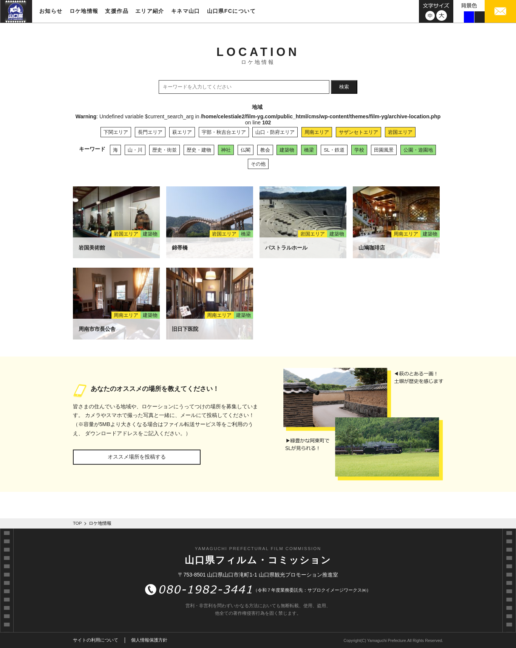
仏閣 (245, 150)
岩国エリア (400, 132)
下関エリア (116, 132)
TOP (77, 523)
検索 (344, 87)
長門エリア (150, 132)
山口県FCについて (231, 11)
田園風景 (384, 150)
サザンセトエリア (358, 132)
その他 (258, 164)
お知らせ (51, 11)
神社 (226, 150)
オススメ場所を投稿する (137, 457)
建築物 (287, 150)
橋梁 (309, 150)
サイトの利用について (95, 640)
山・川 (135, 150)
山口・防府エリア (275, 132)
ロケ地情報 (84, 11)
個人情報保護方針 (149, 640)
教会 (265, 150)
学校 (359, 150)
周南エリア (316, 132)
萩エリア (182, 132)
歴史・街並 (164, 150)
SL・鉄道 (334, 150)
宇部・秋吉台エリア (224, 132)
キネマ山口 (185, 11)
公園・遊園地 (418, 150)
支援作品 (116, 11)
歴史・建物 (199, 150)
